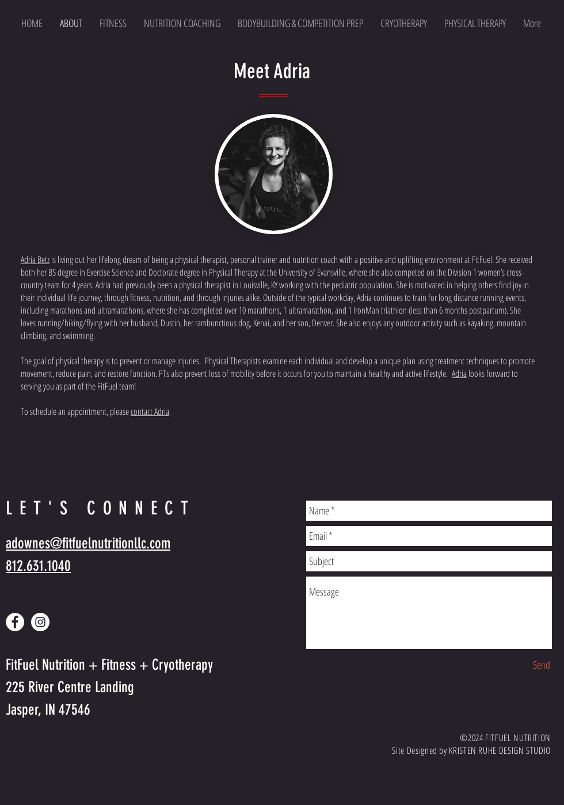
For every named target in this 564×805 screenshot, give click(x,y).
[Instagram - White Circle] (40, 622)
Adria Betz (35, 259)
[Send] (541, 665)
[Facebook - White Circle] (15, 622)
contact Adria (150, 411)
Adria (459, 373)
